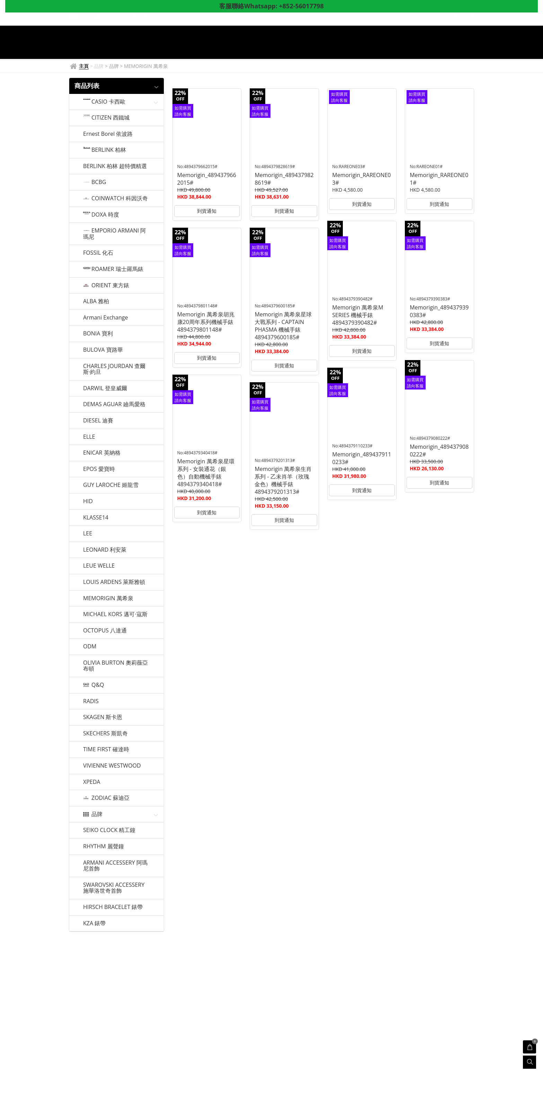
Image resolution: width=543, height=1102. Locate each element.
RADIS (91, 701)
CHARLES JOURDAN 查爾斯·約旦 (114, 369)
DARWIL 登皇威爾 (105, 388)
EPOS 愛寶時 (99, 469)
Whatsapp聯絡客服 (439, 48)
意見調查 (392, 48)
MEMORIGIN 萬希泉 (108, 598)
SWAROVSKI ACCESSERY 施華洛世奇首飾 (113, 888)
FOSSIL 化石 (98, 253)
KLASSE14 (95, 518)
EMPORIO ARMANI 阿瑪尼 (114, 234)
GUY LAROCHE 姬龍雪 (111, 485)
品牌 (204, 48)
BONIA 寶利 (98, 334)
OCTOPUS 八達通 (105, 631)
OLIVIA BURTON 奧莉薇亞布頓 (115, 666)
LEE (87, 534)
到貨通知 (206, 211)
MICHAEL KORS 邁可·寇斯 (115, 614)
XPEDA (91, 782)
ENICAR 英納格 (102, 453)
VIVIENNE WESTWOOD (112, 766)
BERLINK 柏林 (108, 150)
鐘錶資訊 (232, 48)
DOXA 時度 (105, 215)
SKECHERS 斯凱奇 (105, 734)
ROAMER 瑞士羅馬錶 (117, 269)
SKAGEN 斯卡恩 (102, 717)
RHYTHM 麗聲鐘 (103, 846)
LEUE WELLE (99, 566)
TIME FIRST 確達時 (106, 749)
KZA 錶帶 (94, 923)
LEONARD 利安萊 (105, 550)
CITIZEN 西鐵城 (110, 118)
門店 (302, 48)
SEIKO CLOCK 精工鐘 (109, 830)
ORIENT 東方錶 (110, 285)
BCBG (98, 182)
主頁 (181, 48)
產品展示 (270, 48)
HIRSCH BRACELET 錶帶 (113, 907)
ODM (89, 647)
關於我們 (358, 48)
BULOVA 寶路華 (103, 350)
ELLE (89, 437)
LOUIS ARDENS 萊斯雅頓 (114, 582)
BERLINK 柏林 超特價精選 (115, 166)
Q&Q (97, 685)
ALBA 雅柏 (96, 301)
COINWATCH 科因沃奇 (119, 198)
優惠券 (327, 48)
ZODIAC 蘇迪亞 (110, 798)
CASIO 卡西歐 (108, 102)
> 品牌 (112, 66)
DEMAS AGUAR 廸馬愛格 (114, 404)
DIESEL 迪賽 (98, 421)
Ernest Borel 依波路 (108, 134)
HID (88, 501)
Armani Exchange (105, 318)
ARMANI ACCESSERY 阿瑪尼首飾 (115, 866)
